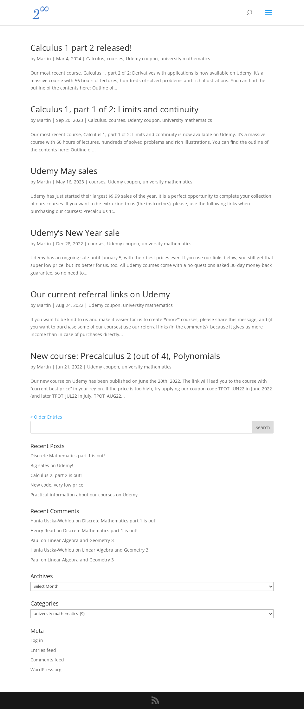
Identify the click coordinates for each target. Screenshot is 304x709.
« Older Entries (46, 417)
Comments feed (47, 660)
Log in (36, 640)
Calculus (95, 59)
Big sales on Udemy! (51, 465)
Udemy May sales (63, 170)
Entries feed (43, 650)
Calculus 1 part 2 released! (81, 47)
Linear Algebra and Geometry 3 (81, 540)
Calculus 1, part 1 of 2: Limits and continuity (114, 109)
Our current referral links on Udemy (100, 294)
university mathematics (185, 59)
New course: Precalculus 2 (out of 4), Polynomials (125, 355)
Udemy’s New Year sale (75, 232)
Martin (44, 59)
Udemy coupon (142, 59)
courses (115, 59)
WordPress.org (45, 669)
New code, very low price (56, 485)
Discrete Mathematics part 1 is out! (67, 456)
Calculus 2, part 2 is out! (56, 475)
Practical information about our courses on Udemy (84, 495)
